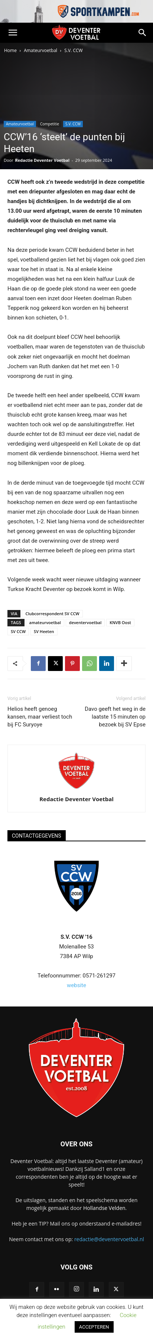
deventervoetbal (85, 622)
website (76, 985)
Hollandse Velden (104, 1207)
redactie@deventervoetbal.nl (109, 1239)
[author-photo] (76, 788)
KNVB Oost (120, 622)
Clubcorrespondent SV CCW (52, 613)
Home (10, 50)
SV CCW (18, 631)
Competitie (49, 123)
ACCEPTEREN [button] (94, 1327)
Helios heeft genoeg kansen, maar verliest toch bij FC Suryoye (39, 717)
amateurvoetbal (45, 622)
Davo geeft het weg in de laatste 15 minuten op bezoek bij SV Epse (115, 717)
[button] (13, 33)
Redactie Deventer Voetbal (42, 160)
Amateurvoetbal (40, 50)
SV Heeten (44, 631)
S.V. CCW (73, 50)
